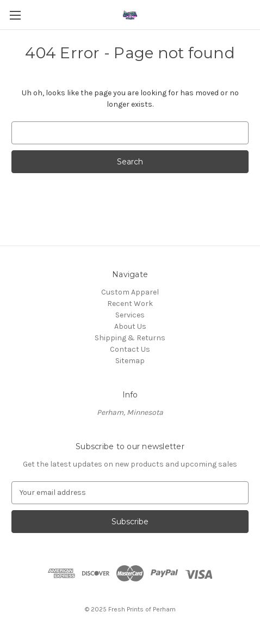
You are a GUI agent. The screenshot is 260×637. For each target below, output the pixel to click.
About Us (130, 326)
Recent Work (130, 303)
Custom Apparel (130, 292)
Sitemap (130, 360)
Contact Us (130, 349)
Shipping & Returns (130, 337)
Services (130, 315)
